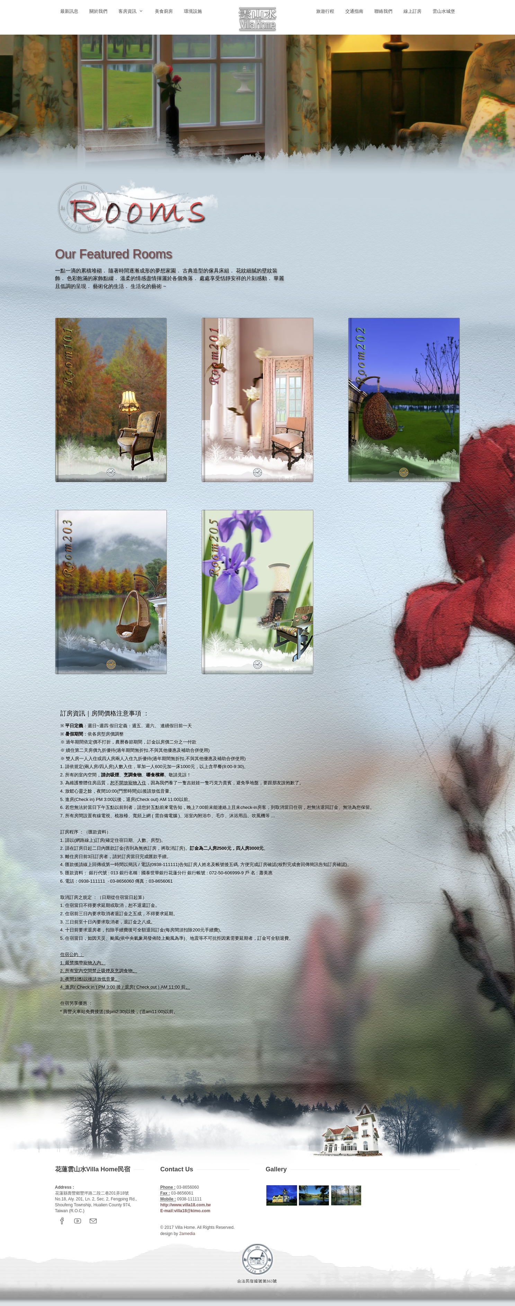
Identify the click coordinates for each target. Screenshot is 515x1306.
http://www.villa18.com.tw (185, 1205)
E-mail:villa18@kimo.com (185, 1210)
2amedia (187, 1233)
